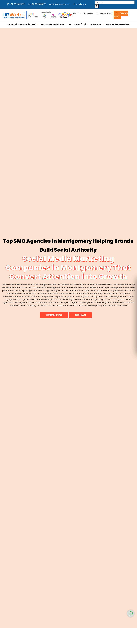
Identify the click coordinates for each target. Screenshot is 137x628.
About (76, 13)
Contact (101, 13)
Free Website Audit (121, 15)
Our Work (88, 13)
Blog (109, 13)
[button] (54, 315)
